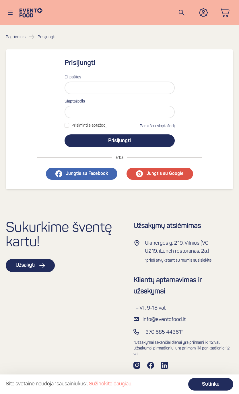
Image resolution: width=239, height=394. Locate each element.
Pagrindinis (16, 37)
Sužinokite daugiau (110, 384)
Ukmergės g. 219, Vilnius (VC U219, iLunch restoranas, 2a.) (177, 247)
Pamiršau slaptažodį (157, 126)
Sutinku (210, 384)
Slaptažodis (75, 101)
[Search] (182, 13)
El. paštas (73, 77)
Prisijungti (119, 140)
